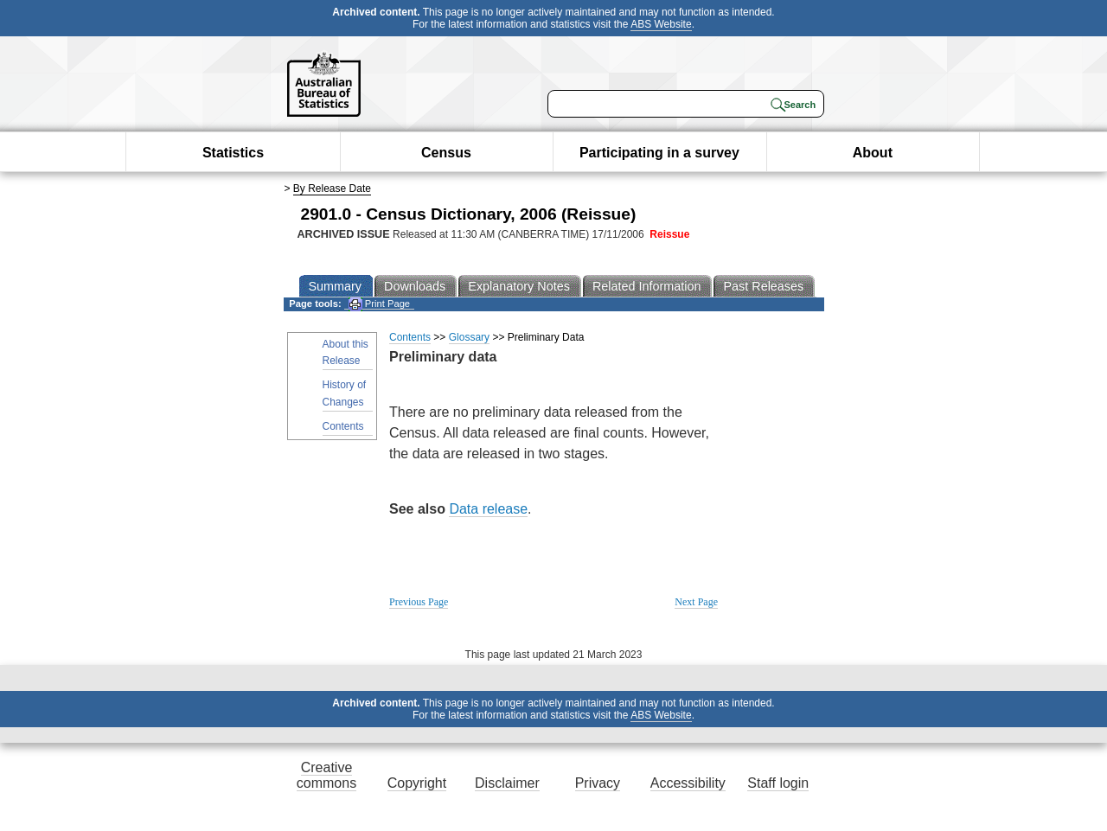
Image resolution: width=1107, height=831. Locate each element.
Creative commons (326, 775)
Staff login (778, 783)
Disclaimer (507, 783)
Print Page (379, 304)
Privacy (597, 783)
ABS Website (660, 24)
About (873, 152)
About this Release (345, 352)
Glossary (469, 337)
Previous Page (418, 602)
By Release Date (332, 188)
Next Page (696, 602)
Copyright (416, 783)
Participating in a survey (659, 152)
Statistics (233, 152)
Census (446, 152)
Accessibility (688, 783)
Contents (343, 426)
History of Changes (345, 393)
